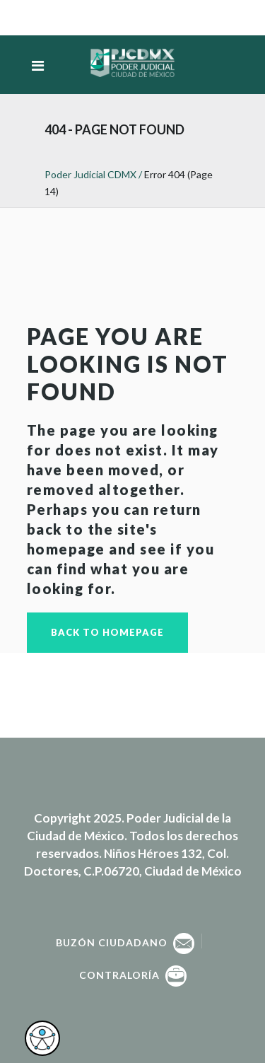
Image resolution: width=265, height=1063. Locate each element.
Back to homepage (107, 632)
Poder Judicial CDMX (90, 174)
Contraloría (133, 975)
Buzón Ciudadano (125, 942)
